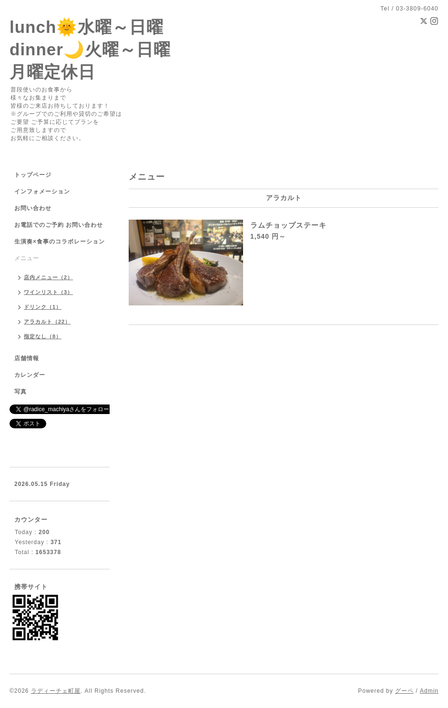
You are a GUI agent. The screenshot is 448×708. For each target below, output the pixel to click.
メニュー (26, 258)
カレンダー (29, 375)
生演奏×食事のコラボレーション (59, 241)
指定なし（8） (42, 336)
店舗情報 (26, 358)
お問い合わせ (32, 208)
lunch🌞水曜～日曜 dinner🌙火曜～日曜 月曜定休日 (90, 49)
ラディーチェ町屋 (56, 691)
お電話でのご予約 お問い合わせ (58, 225)
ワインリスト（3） (48, 292)
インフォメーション (42, 191)
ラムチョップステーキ (288, 225)
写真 (20, 391)
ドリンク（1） (42, 307)
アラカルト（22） (47, 321)
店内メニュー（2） (48, 277)
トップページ (32, 175)
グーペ (404, 691)
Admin (429, 691)
